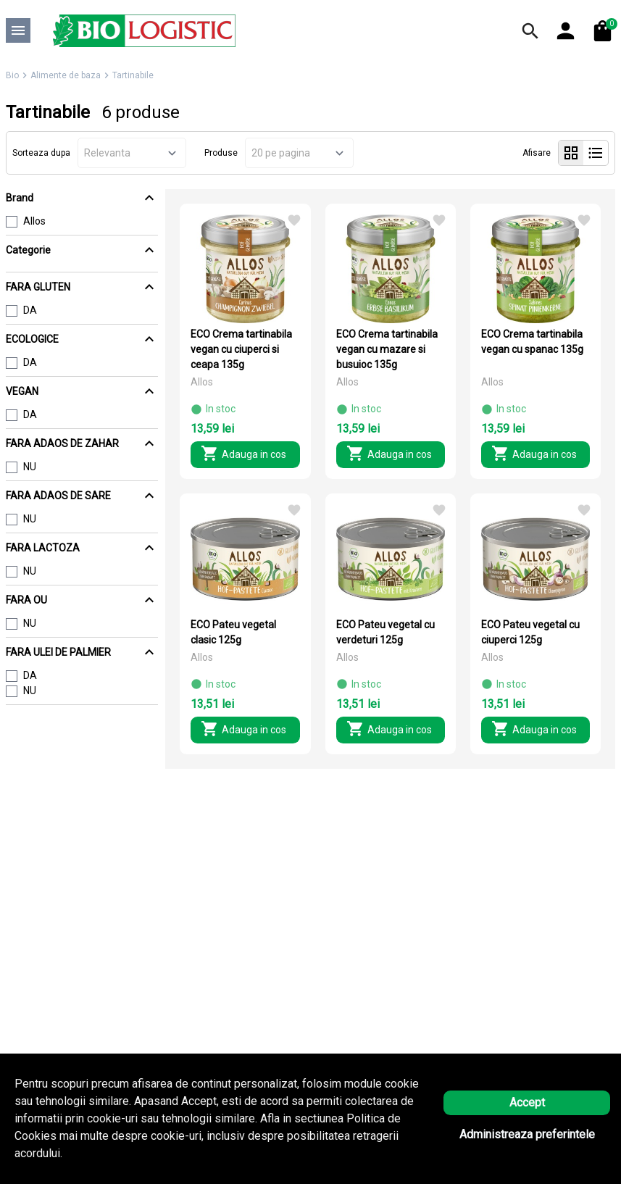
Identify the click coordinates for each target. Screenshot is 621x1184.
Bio (12, 75)
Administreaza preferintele (527, 1134)
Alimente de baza (65, 75)
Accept (527, 1102)
